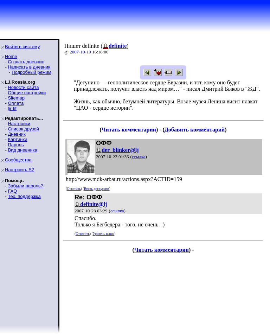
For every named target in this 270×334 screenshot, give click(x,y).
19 (88, 51)
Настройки (19, 123)
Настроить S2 (19, 169)
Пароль (16, 144)
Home (11, 56)
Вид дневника (22, 150)
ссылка (139, 156)
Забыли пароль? (25, 185)
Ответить (74, 189)
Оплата (16, 103)
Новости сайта (23, 87)
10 (83, 51)
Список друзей (23, 128)
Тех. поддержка (24, 196)
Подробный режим (31, 72)
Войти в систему (22, 46)
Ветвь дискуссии (96, 189)
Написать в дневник (29, 67)
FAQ (12, 191)
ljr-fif (12, 108)
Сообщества (18, 159)
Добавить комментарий (195, 130)
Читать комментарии (129, 130)
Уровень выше (103, 234)
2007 (74, 51)
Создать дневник (26, 61)
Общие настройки (27, 92)
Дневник (16, 134)
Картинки (17, 139)
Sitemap (16, 98)
